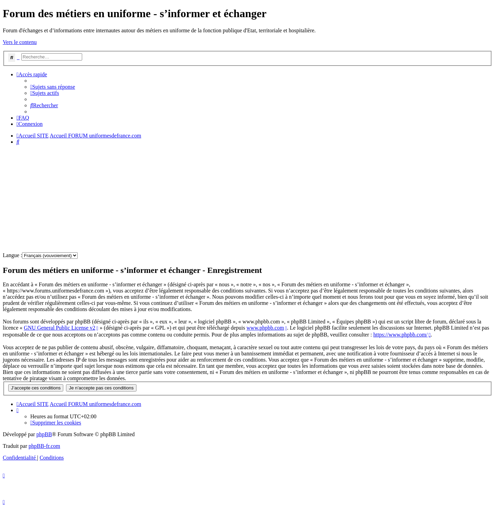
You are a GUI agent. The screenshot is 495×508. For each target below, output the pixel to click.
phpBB (44, 434)
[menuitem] (52, 87)
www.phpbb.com (265, 328)
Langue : (12, 255)
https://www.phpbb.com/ (400, 335)
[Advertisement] (209, 199)
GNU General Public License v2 (59, 328)
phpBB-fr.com (44, 446)
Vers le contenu (20, 42)
